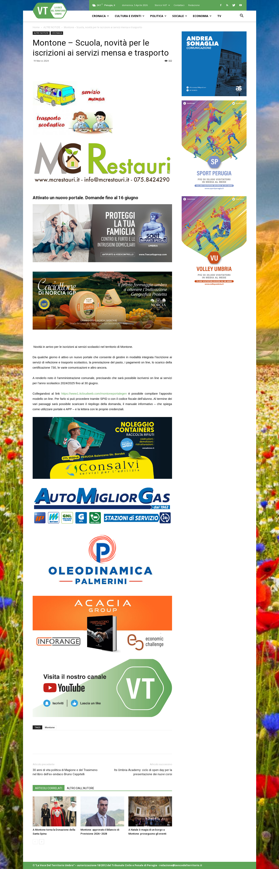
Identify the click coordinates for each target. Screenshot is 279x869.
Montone (50, 727)
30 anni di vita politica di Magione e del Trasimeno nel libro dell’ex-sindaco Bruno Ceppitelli (65, 772)
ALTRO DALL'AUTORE (80, 788)
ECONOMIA (202, 16)
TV (219, 16)
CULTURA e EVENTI (129, 16)
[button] (242, 16)
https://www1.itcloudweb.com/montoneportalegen (94, 393)
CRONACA (100, 16)
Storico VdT (162, 5)
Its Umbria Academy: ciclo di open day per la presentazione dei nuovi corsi (143, 772)
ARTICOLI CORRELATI (48, 788)
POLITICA (158, 16)
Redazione (194, 5)
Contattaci (179, 5)
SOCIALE (179, 16)
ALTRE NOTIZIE (51, 27)
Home (36, 27)
